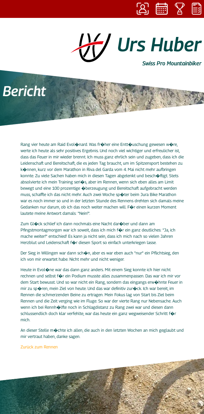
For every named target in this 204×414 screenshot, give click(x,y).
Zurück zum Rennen (39, 346)
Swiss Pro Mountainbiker (171, 63)
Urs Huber (159, 44)
